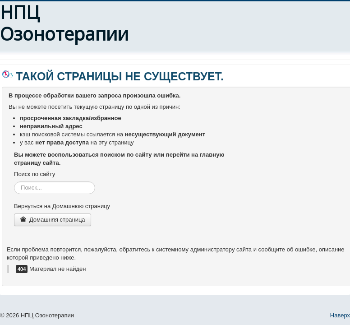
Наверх (340, 315)
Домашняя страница (52, 219)
